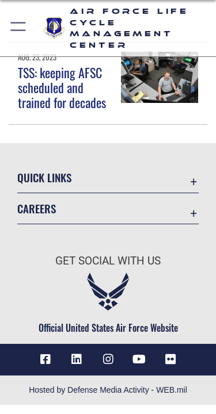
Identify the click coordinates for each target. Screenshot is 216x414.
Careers (36, 208)
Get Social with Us (108, 260)
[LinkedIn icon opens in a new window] (76, 359)
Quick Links (44, 177)
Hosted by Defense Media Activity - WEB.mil (108, 389)
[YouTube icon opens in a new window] (139, 359)
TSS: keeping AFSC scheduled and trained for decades (62, 87)
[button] (18, 28)
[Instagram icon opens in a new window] (108, 359)
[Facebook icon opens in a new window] (45, 359)
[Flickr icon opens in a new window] (170, 359)
